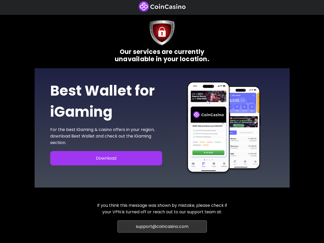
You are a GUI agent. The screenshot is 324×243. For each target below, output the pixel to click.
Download (106, 158)
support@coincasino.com (162, 226)
